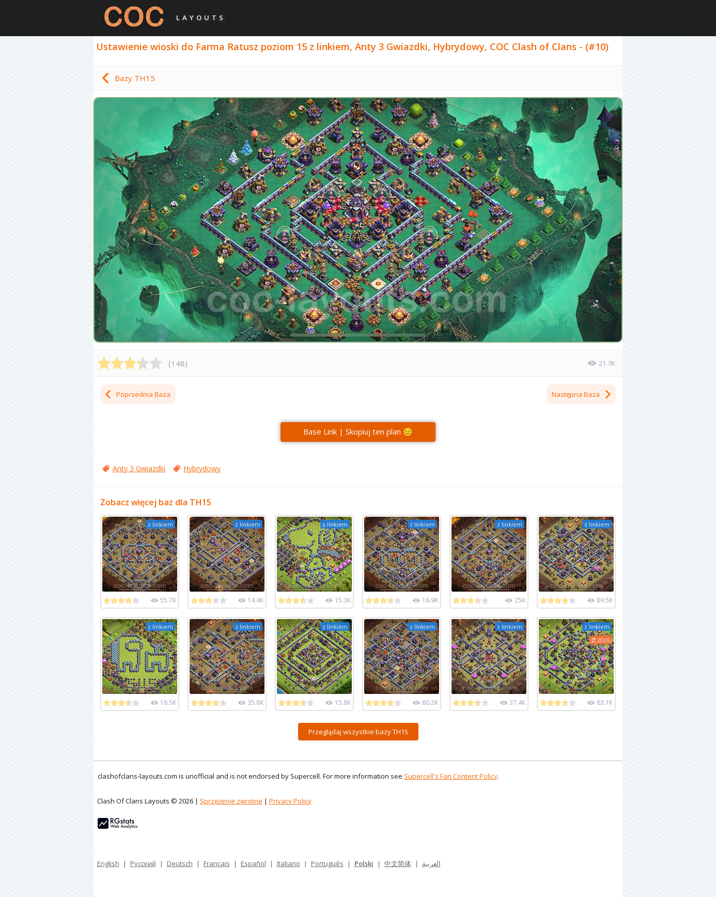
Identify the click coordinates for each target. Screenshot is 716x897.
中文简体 (397, 863)
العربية (431, 863)
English (108, 863)
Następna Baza (582, 394)
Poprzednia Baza (137, 394)
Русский (143, 863)
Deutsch (180, 863)
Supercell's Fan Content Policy (450, 776)
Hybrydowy (202, 468)
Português (327, 863)
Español (253, 863)
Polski (363, 863)
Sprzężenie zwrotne (231, 801)
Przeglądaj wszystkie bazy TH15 (358, 731)
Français (217, 863)
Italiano (288, 863)
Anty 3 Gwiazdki (139, 468)
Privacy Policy (290, 801)
